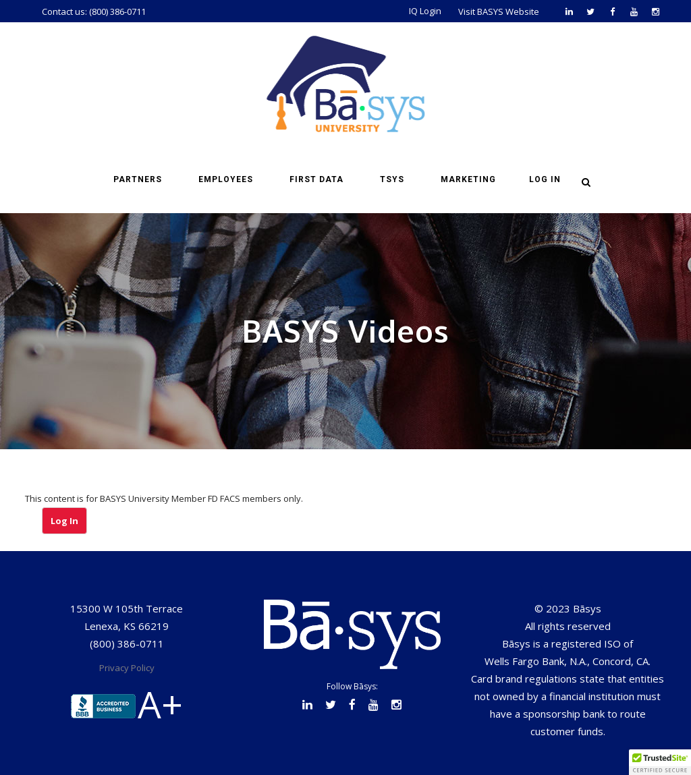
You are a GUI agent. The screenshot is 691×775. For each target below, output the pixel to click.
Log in (545, 179)
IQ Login (425, 11)
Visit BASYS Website (498, 11)
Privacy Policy (127, 668)
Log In (64, 521)
